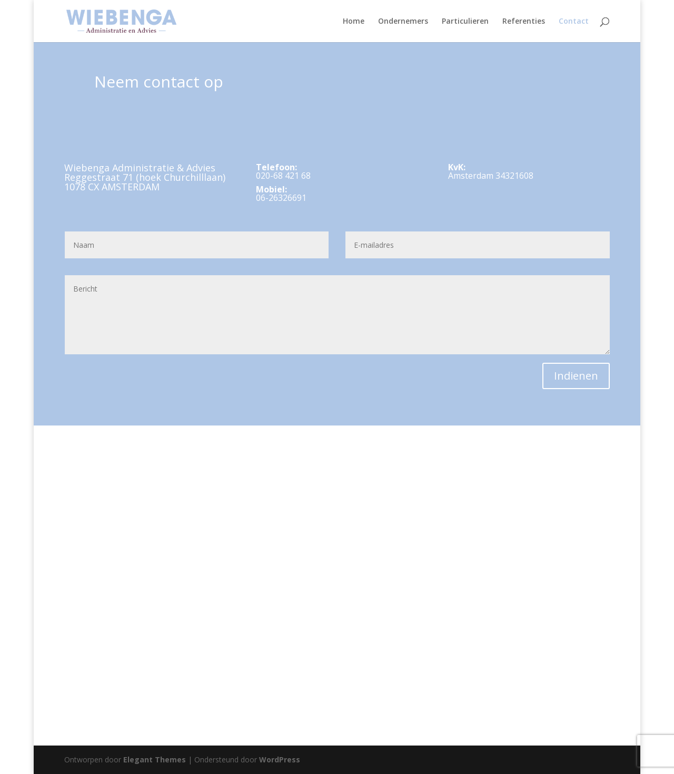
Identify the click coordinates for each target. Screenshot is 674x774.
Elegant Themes (154, 759)
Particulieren (465, 21)
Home (353, 21)
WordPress (279, 759)
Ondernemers (403, 21)
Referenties (523, 21)
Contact (574, 21)
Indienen (576, 376)
